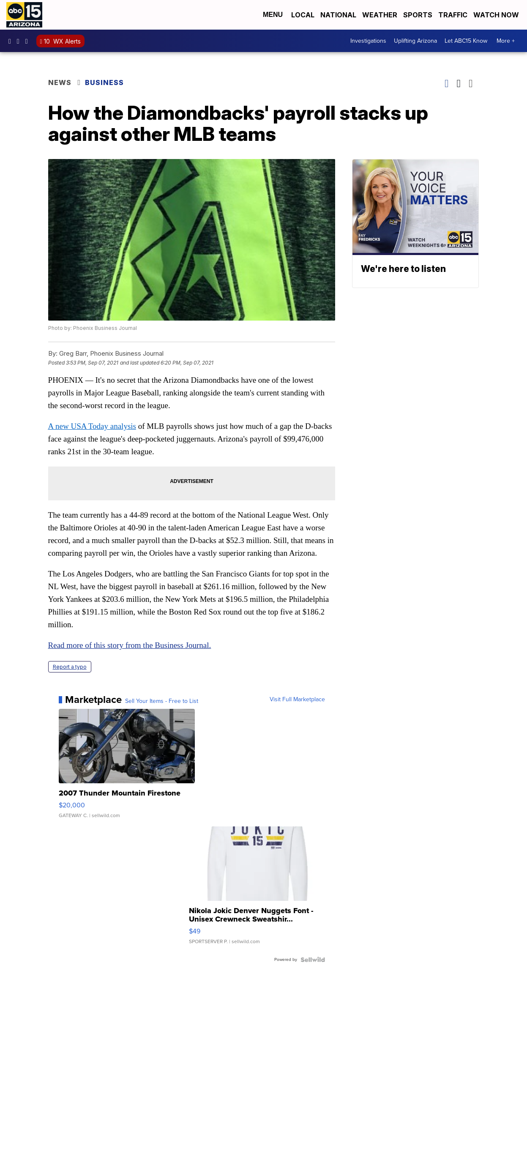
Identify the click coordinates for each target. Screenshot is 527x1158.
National (338, 15)
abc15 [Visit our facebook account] (11, 41)
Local (302, 15)
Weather (379, 15)
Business (105, 82)
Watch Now (497, 15)
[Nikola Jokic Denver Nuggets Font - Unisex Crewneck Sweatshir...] (257, 889)
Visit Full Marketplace (297, 699)
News (59, 82)
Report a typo (70, 667)
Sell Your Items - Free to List (161, 701)
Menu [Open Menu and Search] (273, 14)
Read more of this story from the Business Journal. (129, 645)
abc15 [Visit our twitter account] (28, 41)
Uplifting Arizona (415, 40)
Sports (417, 15)
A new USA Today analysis (92, 426)
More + (506, 40)
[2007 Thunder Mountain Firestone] (127, 767)
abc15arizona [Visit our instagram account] (20, 41)
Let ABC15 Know (466, 40)
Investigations (368, 40)
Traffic (452, 15)
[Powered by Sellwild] (312, 960)
